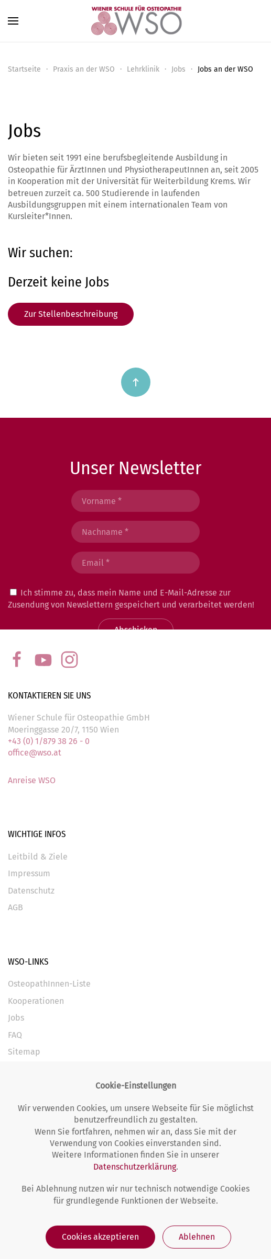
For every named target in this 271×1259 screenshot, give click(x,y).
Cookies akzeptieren (100, 1237)
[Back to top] (135, 382)
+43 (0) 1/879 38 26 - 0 (49, 741)
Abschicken (135, 630)
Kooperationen (36, 1001)
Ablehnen (197, 1237)
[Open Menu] (13, 21)
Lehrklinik (143, 69)
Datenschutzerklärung (134, 1167)
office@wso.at (34, 753)
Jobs (178, 69)
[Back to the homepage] (136, 21)
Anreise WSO (32, 780)
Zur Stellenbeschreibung (70, 314)
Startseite (24, 69)
